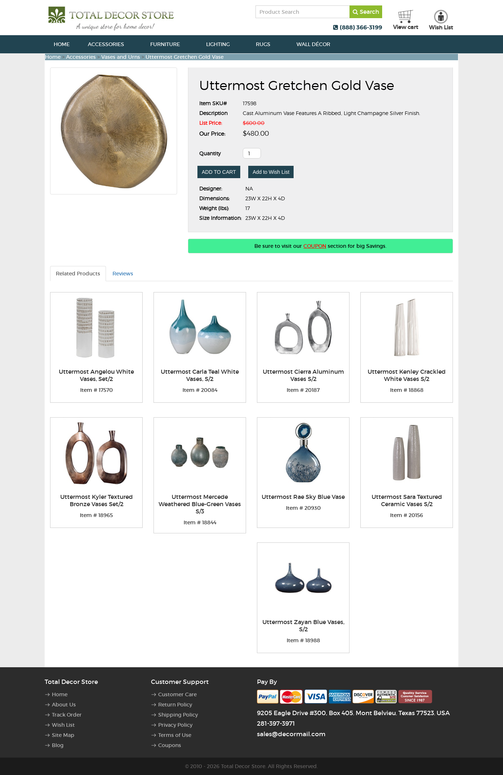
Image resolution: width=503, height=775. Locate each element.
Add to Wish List (271, 172)
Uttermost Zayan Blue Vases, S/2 (303, 625)
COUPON (314, 246)
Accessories (110, 44)
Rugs (267, 44)
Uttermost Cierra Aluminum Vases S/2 (303, 375)
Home (62, 44)
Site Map (63, 735)
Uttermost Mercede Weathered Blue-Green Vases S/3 (200, 504)
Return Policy (175, 704)
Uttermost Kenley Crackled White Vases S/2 (407, 375)
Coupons (169, 745)
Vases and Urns (120, 57)
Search (366, 11)
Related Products (78, 273)
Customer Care (177, 694)
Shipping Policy (178, 715)
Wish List (63, 725)
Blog (58, 745)
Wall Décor (317, 44)
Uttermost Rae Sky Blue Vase (303, 496)
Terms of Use (174, 735)
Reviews (123, 273)
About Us (64, 704)
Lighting (222, 44)
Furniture (169, 44)
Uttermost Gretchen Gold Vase (185, 57)
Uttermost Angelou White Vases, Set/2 (96, 375)
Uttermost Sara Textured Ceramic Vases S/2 (407, 500)
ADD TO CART (219, 172)
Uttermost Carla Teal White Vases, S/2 (200, 375)
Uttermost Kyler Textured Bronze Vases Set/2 (96, 500)
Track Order (67, 715)
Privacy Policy (175, 725)
